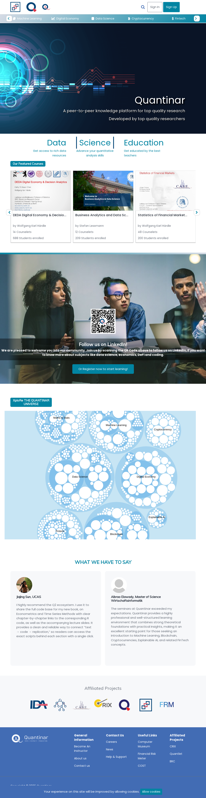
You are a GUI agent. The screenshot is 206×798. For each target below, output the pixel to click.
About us (80, 758)
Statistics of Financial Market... (162, 215)
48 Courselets (147, 232)
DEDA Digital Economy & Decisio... (39, 215)
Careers (111, 742)
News (109, 749)
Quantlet (176, 754)
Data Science (103, 19)
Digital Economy (65, 19)
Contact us (82, 766)
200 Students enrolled (153, 238)
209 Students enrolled (90, 238)
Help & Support (116, 757)
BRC (172, 761)
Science (95, 142)
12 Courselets (84, 232)
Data (56, 142)
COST (142, 766)
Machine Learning (27, 19)
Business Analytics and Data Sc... (101, 215)
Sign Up (171, 7)
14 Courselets (22, 232)
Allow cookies (151, 792)
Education (144, 142)
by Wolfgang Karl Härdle (29, 226)
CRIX (173, 746)
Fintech (178, 19)
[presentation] (9, 19)
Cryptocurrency (141, 19)
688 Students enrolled (28, 238)
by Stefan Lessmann (89, 226)
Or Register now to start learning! (103, 369)
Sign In (155, 7)
